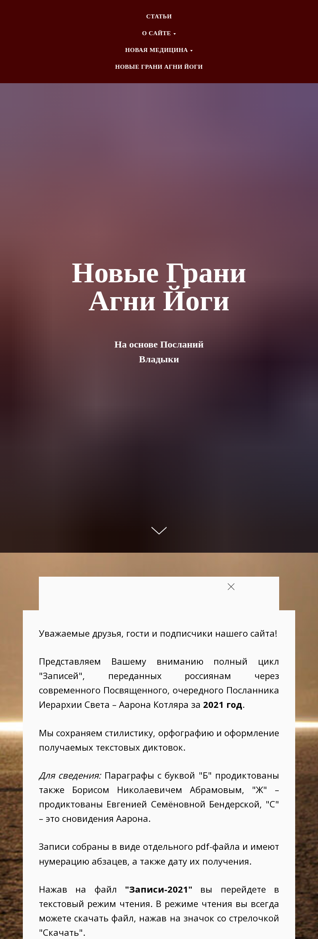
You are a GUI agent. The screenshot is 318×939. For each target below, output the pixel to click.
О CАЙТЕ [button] (156, 33)
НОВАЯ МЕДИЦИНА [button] (156, 50)
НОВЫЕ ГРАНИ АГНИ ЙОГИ (159, 67)
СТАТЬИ (159, 16)
